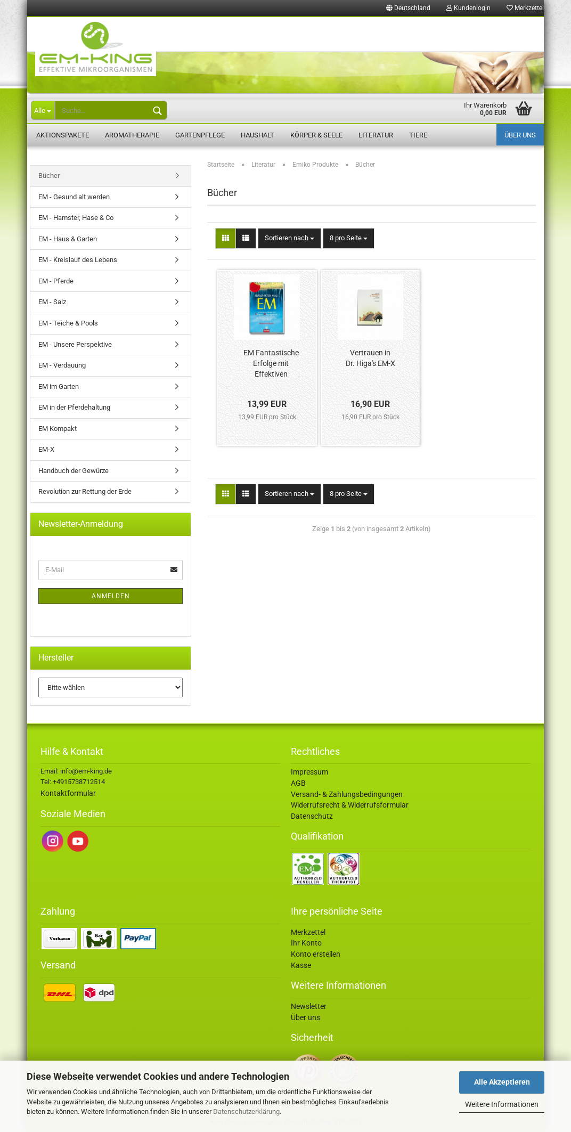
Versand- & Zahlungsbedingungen (347, 794)
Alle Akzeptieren (502, 1082)
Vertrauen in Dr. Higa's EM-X (370, 358)
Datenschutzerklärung (246, 1111)
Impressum (309, 772)
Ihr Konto (306, 943)
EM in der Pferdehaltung (74, 407)
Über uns (520, 135)
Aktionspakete (62, 135)
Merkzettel (525, 8)
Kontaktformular (68, 793)
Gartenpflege (200, 135)
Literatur (375, 135)
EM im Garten (58, 386)
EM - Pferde (56, 281)
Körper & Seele (316, 135)
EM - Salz (52, 302)
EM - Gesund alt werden (74, 197)
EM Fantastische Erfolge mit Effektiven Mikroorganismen (271, 364)
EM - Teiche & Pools (68, 323)
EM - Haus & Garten (67, 239)
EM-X (46, 449)
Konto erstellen (315, 954)
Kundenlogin (468, 8)
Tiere (418, 135)
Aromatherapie (132, 135)
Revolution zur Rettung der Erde (85, 491)
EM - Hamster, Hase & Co (75, 218)
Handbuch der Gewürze (73, 471)
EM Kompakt (57, 429)
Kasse (301, 965)
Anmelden (111, 596)
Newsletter (309, 1006)
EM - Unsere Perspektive (75, 344)
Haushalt (257, 135)
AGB (298, 783)
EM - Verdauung (62, 365)
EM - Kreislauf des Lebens (77, 260)
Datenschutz (312, 816)
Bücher (49, 176)
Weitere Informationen (502, 1104)
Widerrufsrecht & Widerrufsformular (350, 805)
